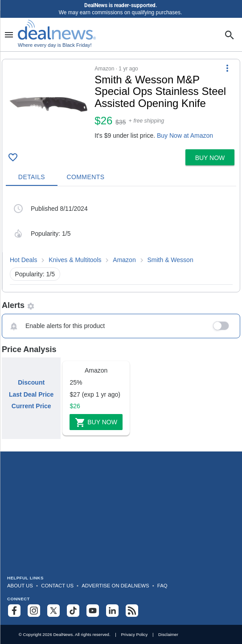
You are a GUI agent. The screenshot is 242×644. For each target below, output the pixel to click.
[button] (121, 102)
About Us (20, 585)
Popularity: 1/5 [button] (35, 274)
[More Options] (227, 68)
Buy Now (96, 422)
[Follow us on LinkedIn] (112, 610)
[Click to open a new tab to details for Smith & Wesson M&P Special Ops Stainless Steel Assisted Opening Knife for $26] (48, 104)
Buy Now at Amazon (185, 135)
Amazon (124, 259)
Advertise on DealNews (115, 585)
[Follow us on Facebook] (14, 610)
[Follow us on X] (53, 610)
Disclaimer (168, 634)
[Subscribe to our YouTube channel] (93, 610)
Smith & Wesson (170, 259)
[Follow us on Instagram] (34, 610)
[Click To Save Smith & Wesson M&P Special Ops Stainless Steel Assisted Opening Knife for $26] (13, 157)
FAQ (162, 585)
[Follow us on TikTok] (73, 610)
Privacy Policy (134, 634)
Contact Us (57, 585)
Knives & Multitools (75, 259)
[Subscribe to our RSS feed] (132, 610)
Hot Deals (23, 259)
